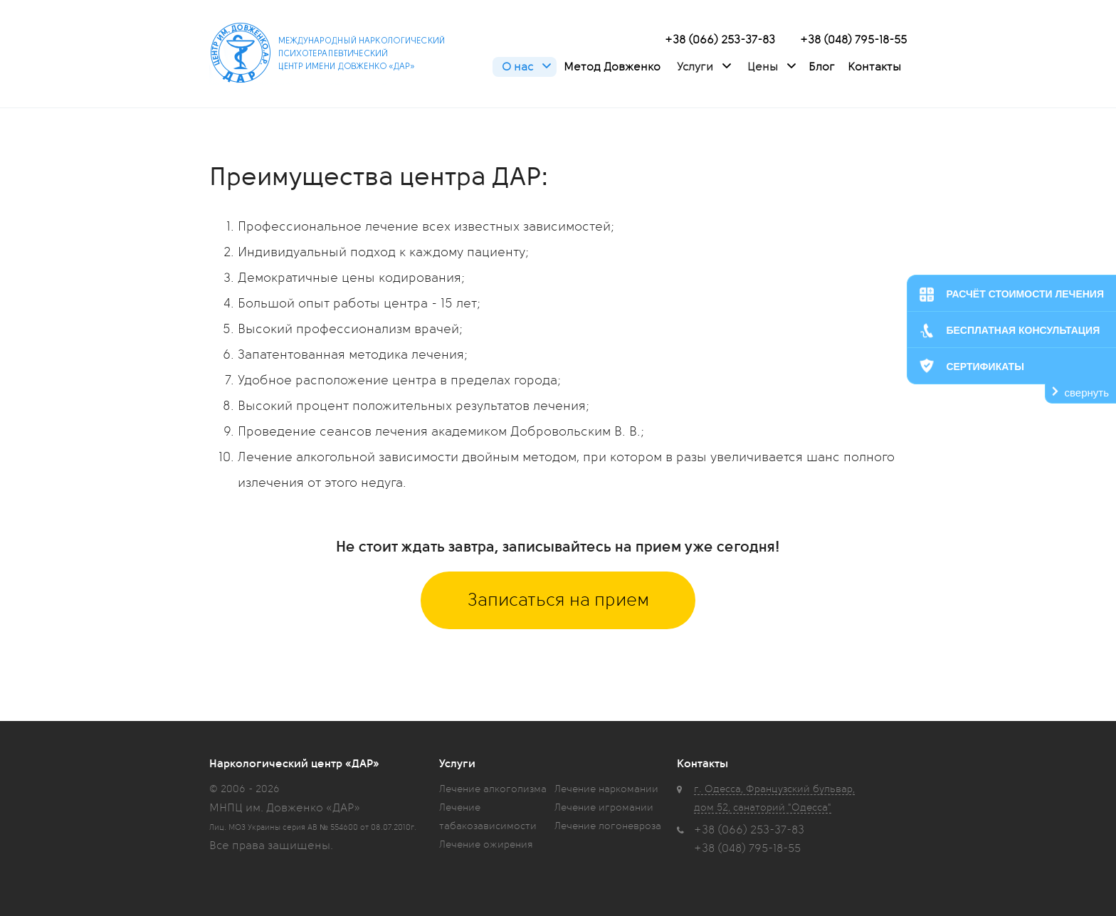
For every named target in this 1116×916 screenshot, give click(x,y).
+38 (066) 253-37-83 (720, 39)
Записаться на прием (558, 600)
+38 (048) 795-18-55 (853, 39)
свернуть (1087, 392)
